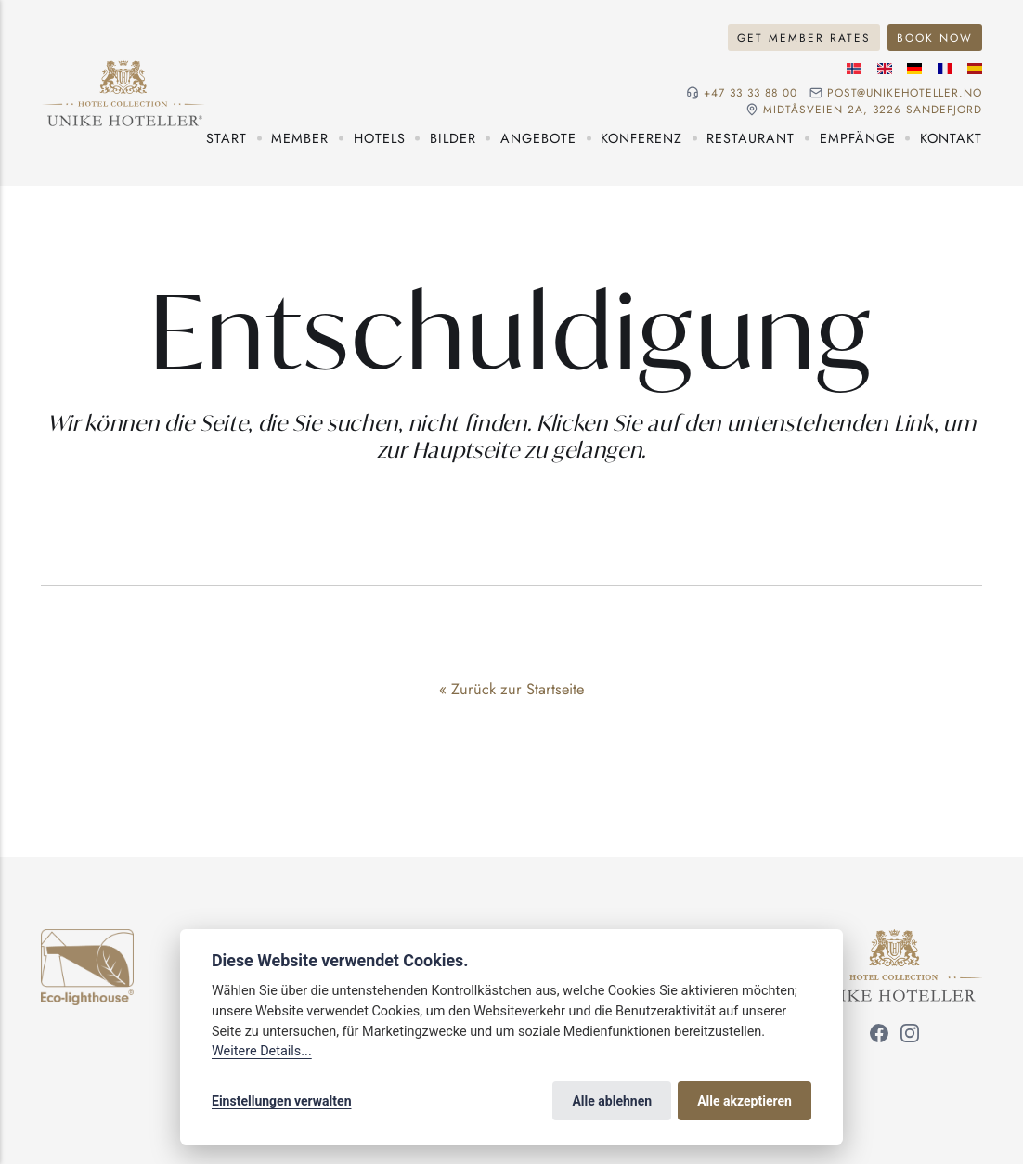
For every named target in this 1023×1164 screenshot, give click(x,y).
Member (300, 138)
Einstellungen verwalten (282, 1100)
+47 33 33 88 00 (750, 92)
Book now (935, 37)
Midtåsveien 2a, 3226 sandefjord (872, 109)
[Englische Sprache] (884, 68)
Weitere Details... (262, 1051)
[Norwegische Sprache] (854, 68)
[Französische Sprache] (945, 68)
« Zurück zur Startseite (511, 689)
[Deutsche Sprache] (914, 68)
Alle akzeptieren (744, 1100)
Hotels (380, 138)
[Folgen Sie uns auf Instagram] (909, 1036)
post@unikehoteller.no (904, 92)
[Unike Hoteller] (894, 939)
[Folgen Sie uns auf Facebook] (879, 1036)
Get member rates (804, 37)
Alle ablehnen (612, 1100)
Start (226, 138)
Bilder (453, 138)
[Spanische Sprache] (974, 68)
